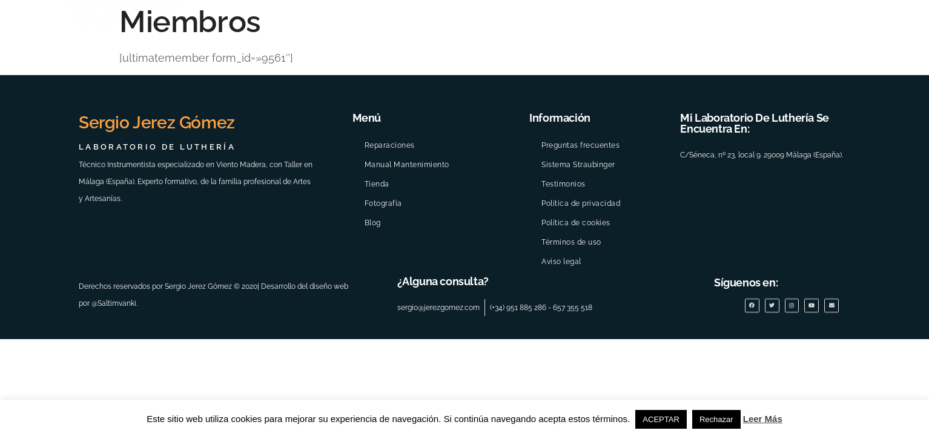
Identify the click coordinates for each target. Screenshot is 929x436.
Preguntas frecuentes (580, 145)
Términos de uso (571, 242)
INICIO (240, 70)
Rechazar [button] (716, 419)
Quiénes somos (391, 70)
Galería (553, 70)
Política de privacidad (580, 203)
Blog (861, 70)
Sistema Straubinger (578, 164)
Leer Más (762, 419)
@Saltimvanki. (114, 303)
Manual (624, 70)
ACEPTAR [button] (661, 419)
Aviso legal (561, 261)
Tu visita (302, 70)
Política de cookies (575, 223)
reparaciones (710, 70)
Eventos (480, 70)
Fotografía (383, 203)
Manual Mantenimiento (407, 164)
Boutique (799, 70)
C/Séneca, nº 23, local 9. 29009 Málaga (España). (761, 155)
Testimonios (563, 184)
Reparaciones (390, 145)
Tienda (377, 184)
